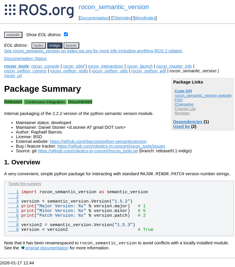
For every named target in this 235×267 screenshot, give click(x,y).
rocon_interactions (105, 66)
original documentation (46, 249)
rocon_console (45, 66)
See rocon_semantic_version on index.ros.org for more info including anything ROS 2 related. (93, 51)
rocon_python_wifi (148, 71)
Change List (185, 108)
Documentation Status (25, 58)
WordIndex (145, 18)
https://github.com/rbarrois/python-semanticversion (98, 141)
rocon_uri (13, 75)
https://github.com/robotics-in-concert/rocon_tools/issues (111, 146)
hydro (39, 45)
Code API (183, 91)
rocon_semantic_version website (203, 95)
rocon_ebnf (73, 66)
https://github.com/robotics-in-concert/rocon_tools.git (88, 150)
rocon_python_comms (25, 71)
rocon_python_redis (69, 71)
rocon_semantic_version (114, 7)
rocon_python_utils (110, 71)
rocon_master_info (174, 66)
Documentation (94, 18)
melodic (13, 35)
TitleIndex (121, 18)
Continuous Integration (45, 102)
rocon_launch (140, 66)
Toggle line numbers (24, 185)
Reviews (182, 113)
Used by (181, 126)
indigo (54, 45)
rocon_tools (16, 66)
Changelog (184, 104)
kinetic (71, 45)
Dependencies (187, 121)
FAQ (179, 100)
